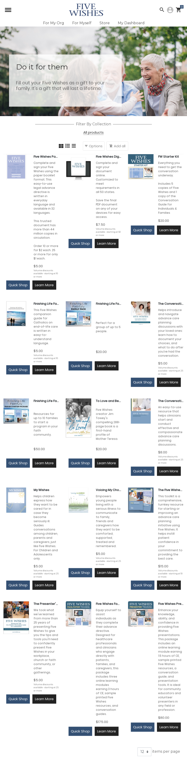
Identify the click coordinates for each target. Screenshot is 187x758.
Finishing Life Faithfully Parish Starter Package (46, 401)
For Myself (81, 23)
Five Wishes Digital (108, 156)
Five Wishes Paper (46, 156)
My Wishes (41, 490)
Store (105, 23)
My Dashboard (131, 23)
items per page (158, 751)
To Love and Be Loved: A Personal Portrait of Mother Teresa (108, 401)
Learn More (44, 285)
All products (93, 132)
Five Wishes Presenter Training (171, 604)
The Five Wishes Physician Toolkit (171, 490)
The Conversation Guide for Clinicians (171, 401)
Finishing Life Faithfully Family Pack (108, 303)
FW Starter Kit (168, 156)
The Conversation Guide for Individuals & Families (171, 303)
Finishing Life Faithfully (46, 303)
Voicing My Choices (108, 490)
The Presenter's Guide (46, 604)
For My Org (53, 23)
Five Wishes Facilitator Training (108, 604)
